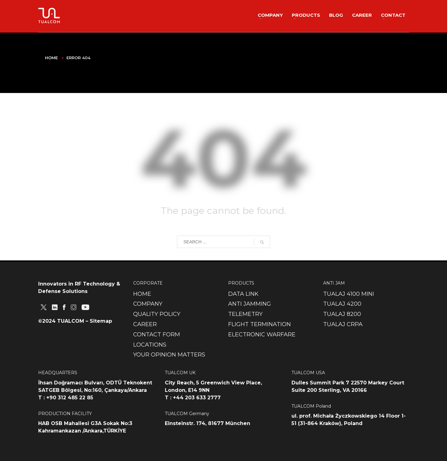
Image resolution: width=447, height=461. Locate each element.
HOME (142, 293)
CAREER (145, 324)
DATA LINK (243, 293)
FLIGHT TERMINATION (259, 324)
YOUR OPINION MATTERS (169, 354)
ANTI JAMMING (249, 303)
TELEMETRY (245, 314)
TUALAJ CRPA (343, 324)
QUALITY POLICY (156, 314)
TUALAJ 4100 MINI (348, 293)
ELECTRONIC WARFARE (262, 334)
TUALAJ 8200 (342, 314)
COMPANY (147, 303)
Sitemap (101, 321)
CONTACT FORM (156, 334)
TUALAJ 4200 (342, 303)
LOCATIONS (149, 344)
